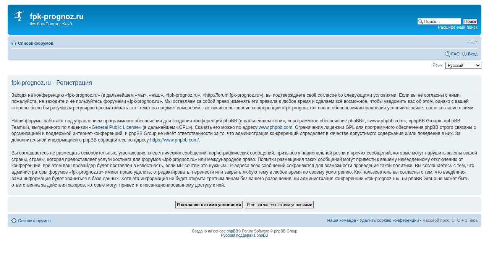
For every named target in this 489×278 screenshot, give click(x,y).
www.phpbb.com (275, 127)
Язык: (438, 65)
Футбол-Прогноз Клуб (51, 23)
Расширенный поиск (458, 27)
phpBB (232, 231)
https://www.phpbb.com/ (174, 140)
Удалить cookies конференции (389, 220)
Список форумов (35, 43)
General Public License (115, 127)
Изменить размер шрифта (472, 41)
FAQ (455, 54)
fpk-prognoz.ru (57, 16)
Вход (473, 54)
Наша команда (341, 220)
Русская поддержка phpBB (244, 235)
